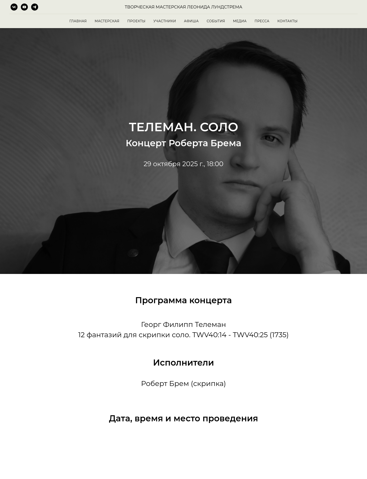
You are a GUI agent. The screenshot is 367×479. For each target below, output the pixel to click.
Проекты (136, 21)
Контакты (287, 21)
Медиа (239, 21)
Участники (165, 21)
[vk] (14, 7)
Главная (78, 21)
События (216, 21)
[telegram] (34, 7)
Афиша (191, 21)
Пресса (262, 21)
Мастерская (107, 21)
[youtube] (24, 7)
